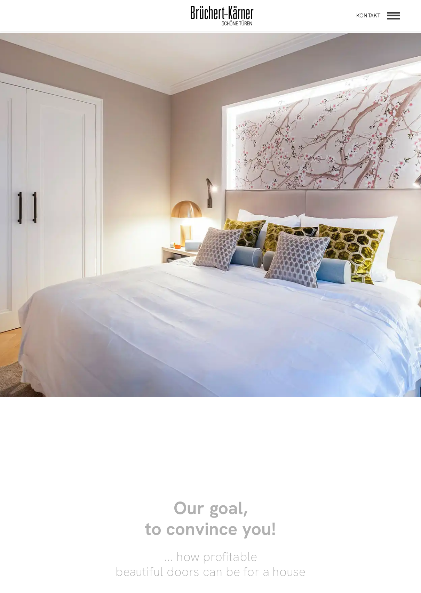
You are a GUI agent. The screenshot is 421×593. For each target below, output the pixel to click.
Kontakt (368, 15)
